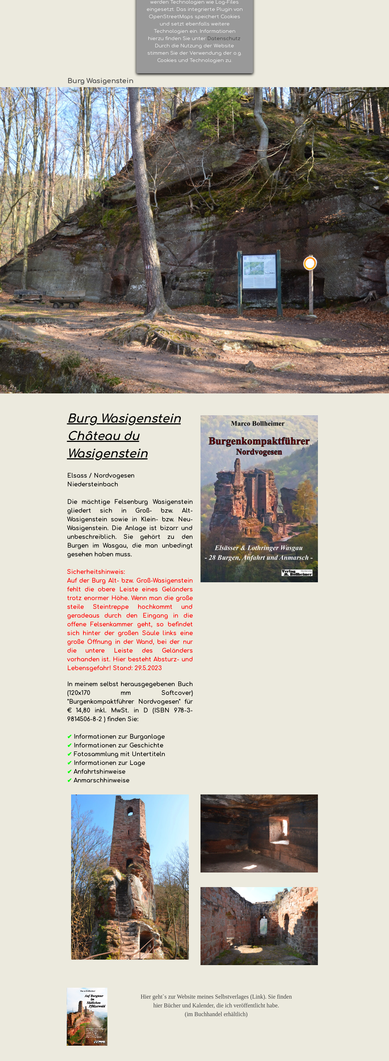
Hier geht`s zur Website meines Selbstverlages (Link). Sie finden (216, 997)
